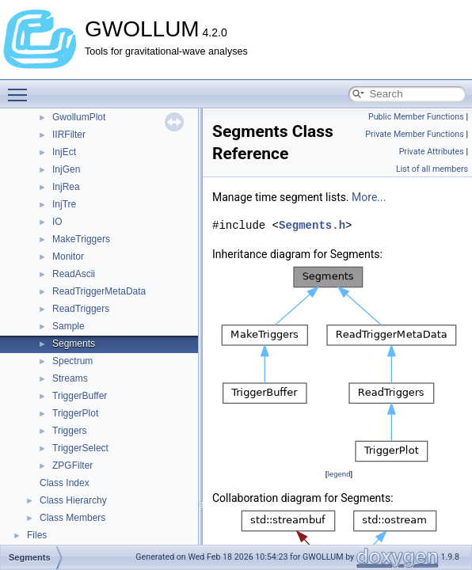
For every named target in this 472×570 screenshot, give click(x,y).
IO (57, 221)
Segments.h (312, 225)
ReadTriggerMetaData (99, 291)
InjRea (66, 186)
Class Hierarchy (73, 500)
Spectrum (72, 361)
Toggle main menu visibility (21, 88)
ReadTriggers (80, 308)
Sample (68, 326)
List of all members (432, 169)
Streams (70, 378)
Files (37, 535)
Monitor (68, 256)
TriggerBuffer (79, 395)
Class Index (64, 482)
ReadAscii (73, 273)
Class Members (72, 517)
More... (369, 197)
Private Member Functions (414, 134)
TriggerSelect (80, 448)
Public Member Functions (416, 117)
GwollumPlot (78, 117)
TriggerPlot (75, 413)
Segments (73, 343)
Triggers (69, 430)
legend (338, 473)
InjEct (64, 152)
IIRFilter (69, 134)
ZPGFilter (72, 465)
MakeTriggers (81, 239)
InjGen (66, 169)
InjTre (64, 204)
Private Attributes (431, 151)
